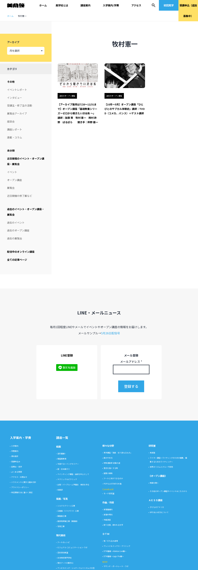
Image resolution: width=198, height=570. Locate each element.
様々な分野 (108, 564)
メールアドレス (131, 480)
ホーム (43, 5)
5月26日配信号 (110, 452)
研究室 (152, 564)
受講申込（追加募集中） (188, 10)
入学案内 (14, 565)
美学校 (17, 5)
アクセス (136, 5)
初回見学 (169, 5)
